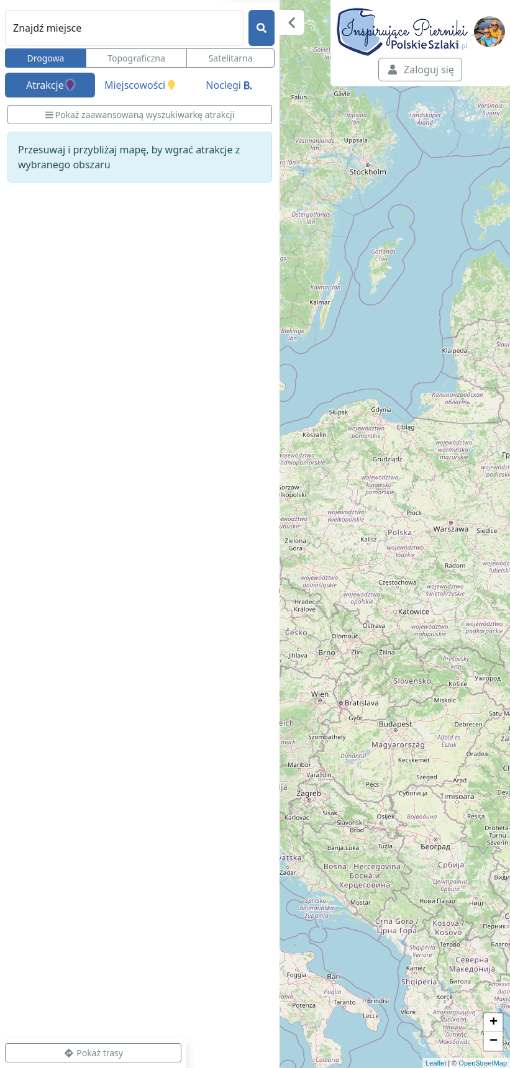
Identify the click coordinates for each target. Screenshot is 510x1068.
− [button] (494, 1041)
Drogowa (45, 58)
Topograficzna (136, 58)
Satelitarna (231, 58)
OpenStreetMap (482, 1063)
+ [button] (494, 1022)
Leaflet (436, 1063)
